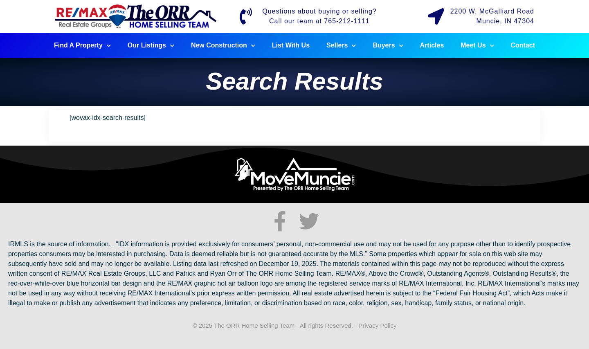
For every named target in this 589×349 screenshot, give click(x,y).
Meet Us (477, 45)
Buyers (388, 45)
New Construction (223, 45)
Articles (432, 45)
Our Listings (151, 45)
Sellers (341, 45)
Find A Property (82, 45)
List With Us (291, 45)
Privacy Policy (377, 325)
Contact (523, 45)
